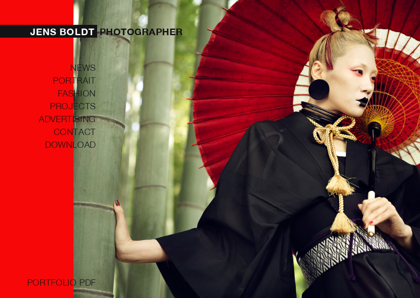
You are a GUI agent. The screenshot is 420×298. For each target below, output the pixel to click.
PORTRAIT (74, 80)
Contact (75, 131)
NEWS (83, 67)
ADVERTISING (67, 118)
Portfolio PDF (61, 282)
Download (70, 144)
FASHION (77, 93)
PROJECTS (73, 106)
